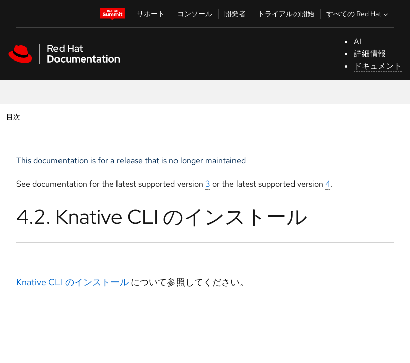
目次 (14, 117)
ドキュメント (378, 65)
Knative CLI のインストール (72, 282)
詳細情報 (370, 53)
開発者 (235, 13)
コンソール (194, 13)
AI (357, 41)
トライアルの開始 (286, 13)
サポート (151, 13)
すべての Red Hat (358, 13)
